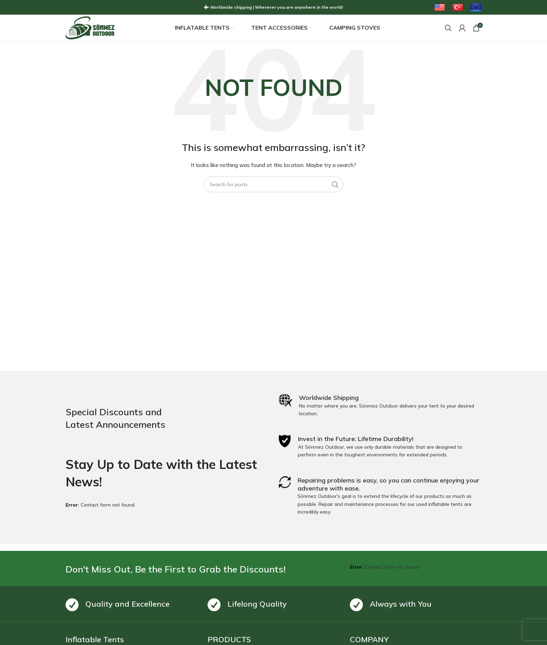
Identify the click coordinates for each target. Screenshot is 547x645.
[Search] (448, 28)
